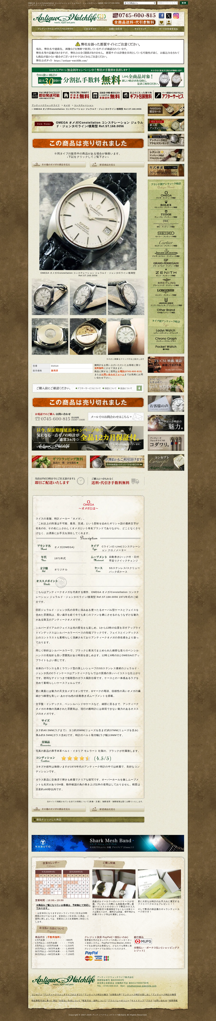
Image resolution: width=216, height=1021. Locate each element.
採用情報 (173, 1000)
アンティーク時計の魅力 (96, 994)
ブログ (149, 1000)
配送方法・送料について (94, 1000)
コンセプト (37, 994)
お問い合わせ (160, 1000)
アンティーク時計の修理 (164, 994)
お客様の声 (115, 994)
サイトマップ (137, 1000)
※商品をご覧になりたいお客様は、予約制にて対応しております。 (63, 907)
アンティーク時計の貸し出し (137, 994)
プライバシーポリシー (118, 1000)
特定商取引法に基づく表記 (45, 1000)
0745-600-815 (133, 371)
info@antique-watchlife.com (142, 986)
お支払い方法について (70, 1000)
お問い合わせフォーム (112, 374)
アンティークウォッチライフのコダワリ (63, 994)
